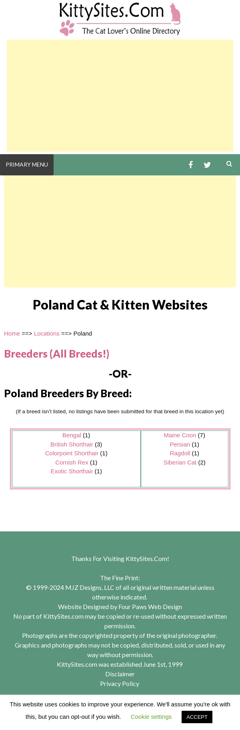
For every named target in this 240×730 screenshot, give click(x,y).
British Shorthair (71, 444)
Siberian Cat (180, 462)
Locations (47, 333)
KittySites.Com (146, 558)
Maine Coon (180, 435)
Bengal (71, 435)
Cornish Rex (71, 462)
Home (12, 333)
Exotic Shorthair (72, 471)
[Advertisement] (120, 96)
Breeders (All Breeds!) (56, 353)
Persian (180, 444)
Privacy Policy (119, 683)
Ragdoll (180, 453)
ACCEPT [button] (197, 717)
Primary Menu (27, 164)
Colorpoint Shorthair (71, 453)
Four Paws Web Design (150, 606)
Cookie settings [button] (151, 716)
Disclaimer (120, 674)
